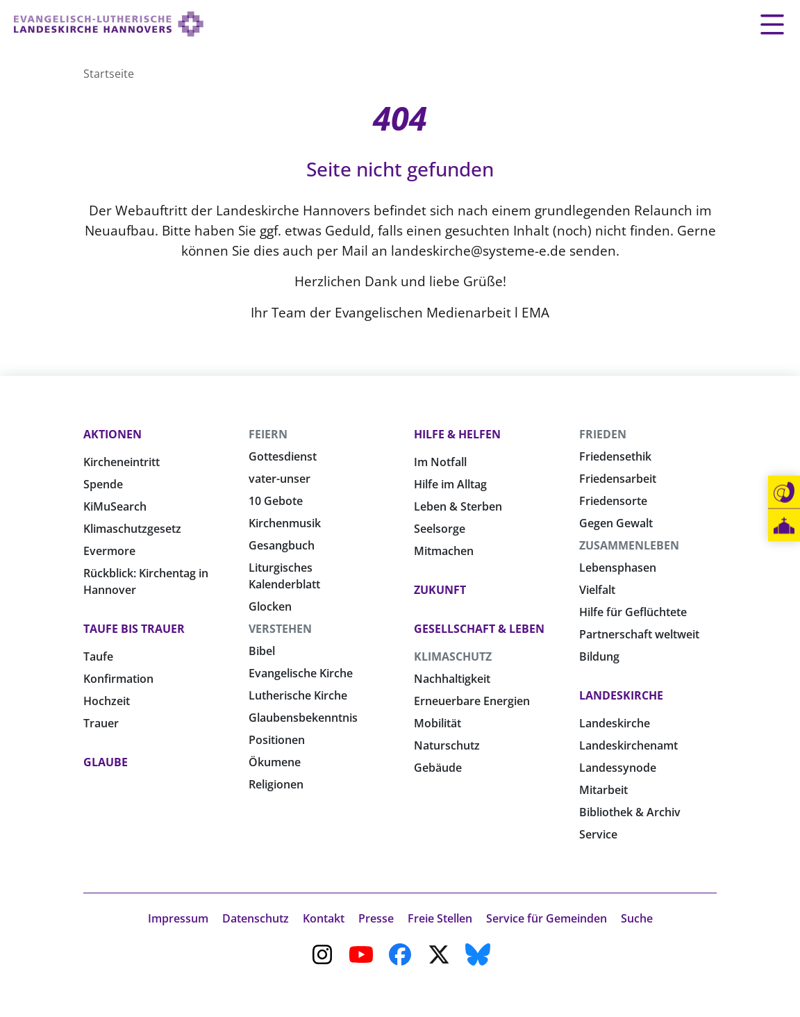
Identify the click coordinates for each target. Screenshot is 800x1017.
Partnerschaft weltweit (639, 634)
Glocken (270, 606)
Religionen (276, 784)
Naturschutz (447, 745)
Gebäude (438, 767)
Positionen (277, 739)
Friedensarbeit (617, 478)
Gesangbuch (282, 545)
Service (598, 834)
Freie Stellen (440, 918)
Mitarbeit (603, 789)
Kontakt (323, 918)
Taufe (98, 656)
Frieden (602, 434)
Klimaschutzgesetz (132, 528)
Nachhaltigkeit (452, 678)
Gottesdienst (283, 456)
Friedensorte (613, 500)
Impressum (178, 918)
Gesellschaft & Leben (479, 628)
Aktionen (112, 434)
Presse (376, 918)
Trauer (101, 723)
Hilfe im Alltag (450, 484)
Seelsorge (439, 528)
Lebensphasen (617, 567)
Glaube (105, 762)
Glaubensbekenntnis (303, 717)
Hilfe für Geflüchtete (633, 612)
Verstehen (280, 628)
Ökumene (275, 762)
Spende (103, 484)
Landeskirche (621, 695)
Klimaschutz (453, 656)
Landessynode (617, 767)
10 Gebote (276, 500)
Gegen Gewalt (616, 523)
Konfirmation (118, 678)
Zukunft (440, 589)
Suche (637, 918)
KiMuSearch (115, 506)
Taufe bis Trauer (134, 628)
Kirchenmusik (285, 523)
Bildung (599, 656)
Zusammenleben (629, 545)
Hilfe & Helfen (457, 434)
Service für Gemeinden (546, 918)
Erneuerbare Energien (472, 701)
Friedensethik (615, 456)
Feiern (268, 434)
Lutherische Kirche (298, 695)
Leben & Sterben (458, 506)
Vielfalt (597, 589)
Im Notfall (440, 462)
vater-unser (279, 478)
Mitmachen (444, 551)
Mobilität (437, 723)
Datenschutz (255, 918)
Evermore (109, 551)
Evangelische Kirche (301, 673)
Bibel (262, 651)
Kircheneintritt (121, 462)
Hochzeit (106, 701)
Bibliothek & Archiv (630, 812)
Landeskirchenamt (628, 745)
